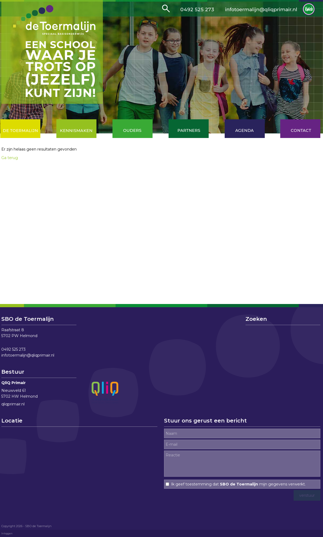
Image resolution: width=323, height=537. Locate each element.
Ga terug (9, 157)
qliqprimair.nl (13, 404)
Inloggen (7, 533)
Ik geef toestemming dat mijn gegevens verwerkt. (238, 484)
